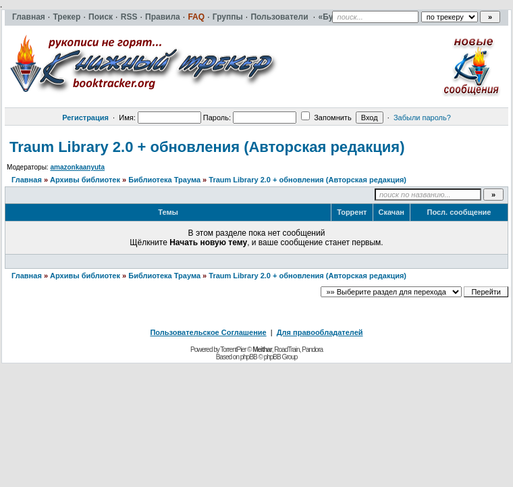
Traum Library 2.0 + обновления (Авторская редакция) (207, 146)
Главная (26, 180)
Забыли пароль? (422, 117)
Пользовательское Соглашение (208, 332)
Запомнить (326, 117)
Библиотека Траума (164, 180)
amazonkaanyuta (77, 167)
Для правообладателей (320, 332)
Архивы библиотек (85, 180)
